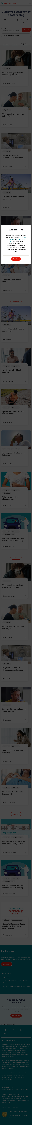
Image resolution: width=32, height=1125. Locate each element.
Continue (16, 258)
